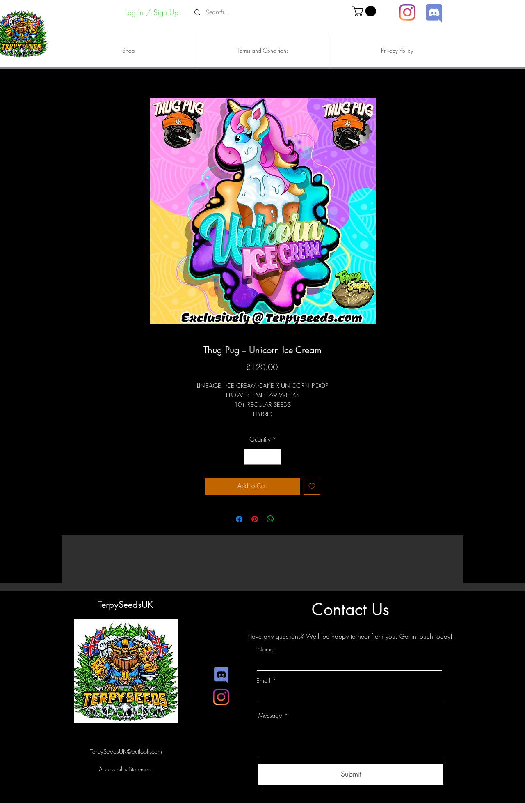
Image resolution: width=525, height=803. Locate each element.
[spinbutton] (262, 457)
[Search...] (262, 12)
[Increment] (275, 457)
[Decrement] (250, 457)
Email (263, 681)
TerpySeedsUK (125, 604)
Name (265, 650)
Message (270, 716)
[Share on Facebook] (239, 519)
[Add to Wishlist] (312, 486)
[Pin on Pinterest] (255, 519)
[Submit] (350, 774)
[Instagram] (407, 12)
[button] (365, 11)
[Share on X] (286, 519)
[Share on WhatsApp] (270, 519)
